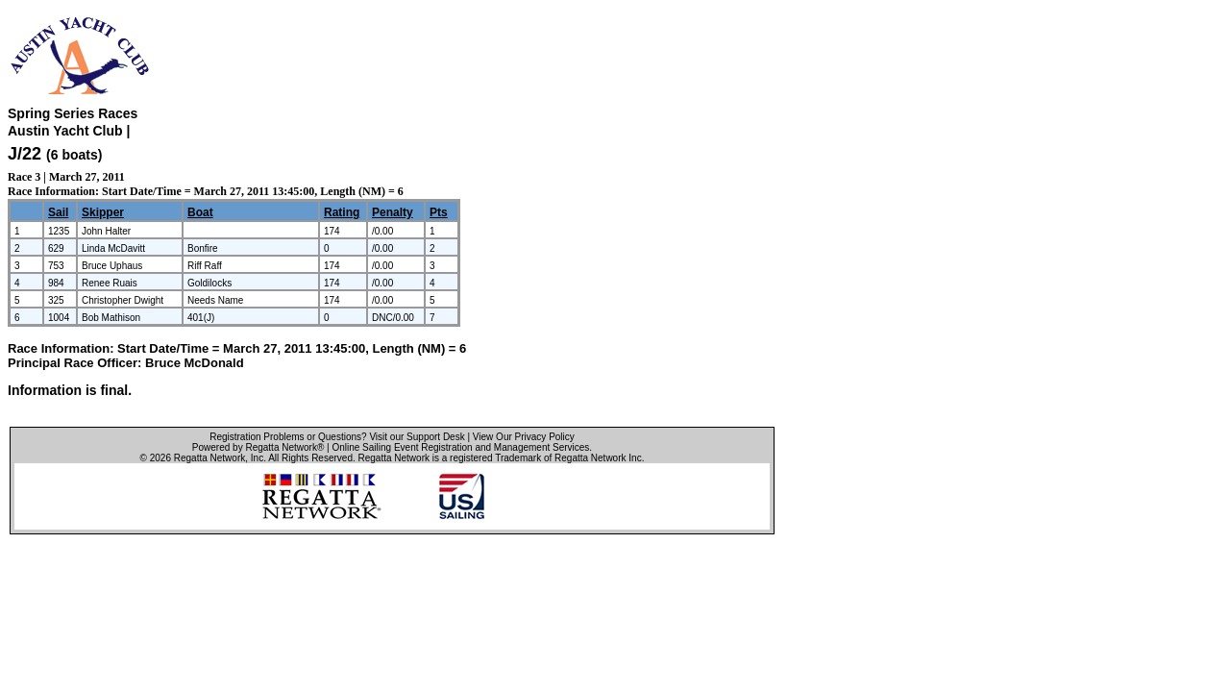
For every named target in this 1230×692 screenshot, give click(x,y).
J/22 (24, 153)
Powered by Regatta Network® (258, 447)
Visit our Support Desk (416, 437)
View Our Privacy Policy (524, 437)
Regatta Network (209, 458)
